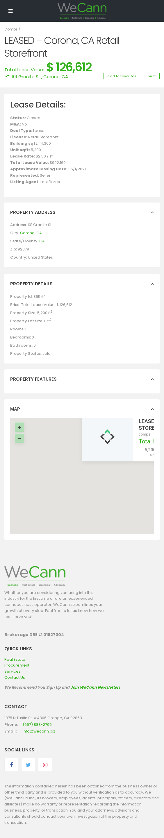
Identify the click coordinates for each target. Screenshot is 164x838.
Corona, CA (55, 77)
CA (42, 241)
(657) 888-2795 (37, 724)
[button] (86, 470)
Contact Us (14, 677)
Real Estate (14, 659)
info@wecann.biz (39, 731)
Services (12, 671)
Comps (11, 29)
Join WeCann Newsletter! (95, 687)
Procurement (16, 665)
